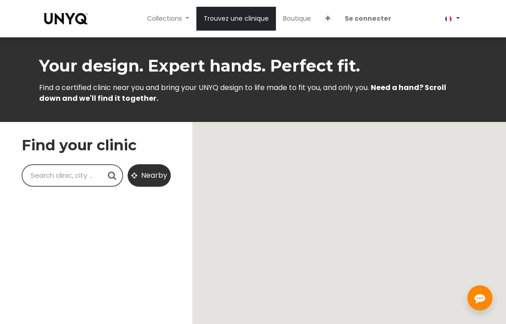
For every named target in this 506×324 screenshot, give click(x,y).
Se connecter (368, 18)
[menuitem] (236, 19)
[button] (327, 19)
